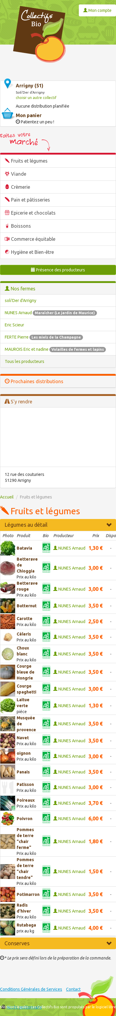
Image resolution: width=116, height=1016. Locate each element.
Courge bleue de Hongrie (26, 672)
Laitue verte (23, 702)
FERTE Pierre (44, 337)
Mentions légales (14, 1007)
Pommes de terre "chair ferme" (25, 838)
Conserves (58, 943)
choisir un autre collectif (36, 98)
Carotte (24, 618)
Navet (23, 737)
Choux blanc (23, 651)
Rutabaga (26, 925)
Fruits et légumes (29, 160)
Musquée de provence (26, 723)
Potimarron (28, 894)
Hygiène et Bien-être (32, 252)
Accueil (7, 497)
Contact (73, 989)
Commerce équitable (33, 239)
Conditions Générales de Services (31, 989)
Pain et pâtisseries (30, 199)
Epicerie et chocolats (33, 213)
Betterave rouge (27, 586)
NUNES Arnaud (51, 312)
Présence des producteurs (58, 270)
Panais (23, 772)
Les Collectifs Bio (45, 1007)
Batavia (24, 548)
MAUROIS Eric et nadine (55, 349)
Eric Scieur (14, 325)
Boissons (21, 226)
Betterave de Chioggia (27, 565)
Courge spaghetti (26, 689)
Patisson (25, 784)
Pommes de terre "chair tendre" (25, 868)
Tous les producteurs (24, 361)
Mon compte (97, 10)
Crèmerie (20, 187)
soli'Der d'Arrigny (20, 300)
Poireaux (26, 800)
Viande (18, 174)
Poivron (24, 818)
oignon (24, 753)
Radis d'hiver (24, 908)
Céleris (24, 634)
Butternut (27, 605)
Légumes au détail (58, 525)
